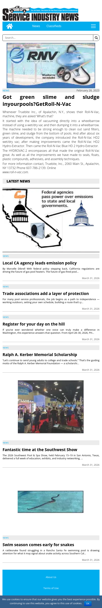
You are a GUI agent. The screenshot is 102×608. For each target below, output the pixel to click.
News (36, 26)
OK (87, 603)
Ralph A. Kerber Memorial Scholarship (39, 354)
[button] (96, 38)
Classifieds (54, 26)
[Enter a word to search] (47, 38)
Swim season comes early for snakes (38, 544)
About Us (51, 577)
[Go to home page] (9, 26)
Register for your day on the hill (33, 324)
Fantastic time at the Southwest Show (39, 449)
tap (93, 26)
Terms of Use (51, 588)
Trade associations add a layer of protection (45, 293)
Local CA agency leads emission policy (39, 263)
